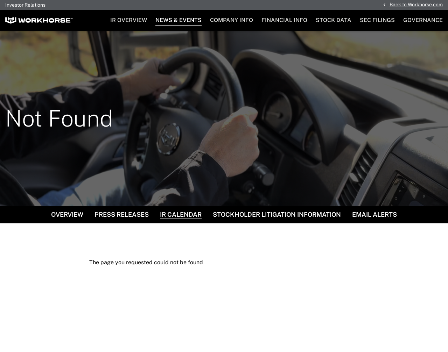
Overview (67, 214)
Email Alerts (374, 214)
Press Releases (121, 214)
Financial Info (284, 20)
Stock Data (333, 20)
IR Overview (128, 20)
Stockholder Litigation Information (277, 214)
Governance (423, 20)
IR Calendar (181, 214)
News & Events (178, 20)
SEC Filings (377, 20)
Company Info (231, 20)
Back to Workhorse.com (416, 4)
